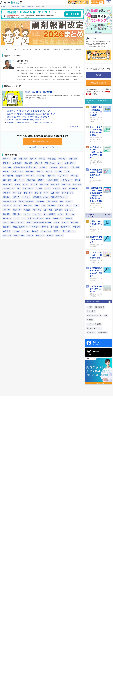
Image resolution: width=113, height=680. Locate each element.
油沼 (14, 159)
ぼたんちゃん (46, 231)
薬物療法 (90, 320)
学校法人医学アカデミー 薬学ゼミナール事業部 (30, 227)
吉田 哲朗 (58, 210)
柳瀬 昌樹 (27, 210)
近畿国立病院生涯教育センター (25, 167)
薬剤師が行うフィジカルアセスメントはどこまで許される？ (29, 111)
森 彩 (47, 188)
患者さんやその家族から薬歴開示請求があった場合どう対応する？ (31, 114)
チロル (16, 218)
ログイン (109, 2)
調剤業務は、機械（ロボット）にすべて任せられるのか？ (28, 117)
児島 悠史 (75, 167)
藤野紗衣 (69, 218)
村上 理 (38, 193)
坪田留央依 (31, 180)
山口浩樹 (39, 188)
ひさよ (76, 205)
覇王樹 (77, 180)
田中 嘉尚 (7, 180)
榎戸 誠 (42, 159)
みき (43, 205)
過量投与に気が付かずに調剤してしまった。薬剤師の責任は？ (29, 122)
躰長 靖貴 (54, 227)
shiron (48, 218)
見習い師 (50, 235)
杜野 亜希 (16, 197)
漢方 (105, 315)
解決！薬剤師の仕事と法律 (38, 92)
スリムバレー (63, 176)
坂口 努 (49, 171)
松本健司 (6, 214)
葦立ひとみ (70, 214)
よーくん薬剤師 (49, 214)
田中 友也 (74, 176)
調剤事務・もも (67, 193)
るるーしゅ (69, 210)
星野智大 (41, 180)
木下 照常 (76, 227)
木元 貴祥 (6, 231)
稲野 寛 (33, 159)
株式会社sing (8, 176)
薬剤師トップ (5, 7)
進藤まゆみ (20, 176)
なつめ (25, 184)
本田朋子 (68, 201)
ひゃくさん (37, 214)
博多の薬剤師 (52, 201)
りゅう (56, 222)
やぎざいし (26, 197)
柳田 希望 (37, 210)
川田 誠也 (40, 235)
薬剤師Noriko (65, 227)
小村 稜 (30, 235)
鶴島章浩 (74, 222)
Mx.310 (68, 205)
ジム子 (66, 171)
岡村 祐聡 (73, 159)
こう (23, 218)
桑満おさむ (64, 167)
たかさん (25, 231)
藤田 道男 (66, 184)
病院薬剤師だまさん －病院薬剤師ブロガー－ (50, 197)
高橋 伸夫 (17, 214)
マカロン (16, 231)
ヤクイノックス (66, 180)
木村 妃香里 (70, 163)
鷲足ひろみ (7, 205)
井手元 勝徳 (19, 235)
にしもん (17, 205)
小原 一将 (30, 171)
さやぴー (58, 171)
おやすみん (40, 201)
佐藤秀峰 (6, 227)
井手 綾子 (23, 159)
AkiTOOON (7, 218)
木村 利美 (7, 167)
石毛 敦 (59, 235)
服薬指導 (78, 49)
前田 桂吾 (17, 193)
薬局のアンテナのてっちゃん (13, 222)
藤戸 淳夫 (28, 205)
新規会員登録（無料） (42, 141)
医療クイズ (56, 49)
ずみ (64, 188)
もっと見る (75, 126)
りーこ (36, 205)
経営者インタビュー (94, 315)
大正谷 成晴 (17, 163)
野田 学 (34, 184)
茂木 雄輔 (55, 193)
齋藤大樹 (57, 231)
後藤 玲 (6, 171)
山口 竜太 (48, 210)
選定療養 (46, 49)
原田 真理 (55, 184)
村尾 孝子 (28, 193)
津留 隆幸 (6, 193)
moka (46, 193)
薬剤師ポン (17, 210)
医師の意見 (91, 311)
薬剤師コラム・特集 (18, 7)
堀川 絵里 (77, 184)
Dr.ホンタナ (7, 184)
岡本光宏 (35, 231)
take (18, 188)
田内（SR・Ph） (69, 231)
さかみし (27, 214)
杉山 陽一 (41, 176)
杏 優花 (60, 205)
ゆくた (60, 214)
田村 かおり (19, 180)
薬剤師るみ (73, 188)
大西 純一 (62, 159)
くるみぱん (53, 167)
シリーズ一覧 (27, 49)
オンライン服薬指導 (94, 324)
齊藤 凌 (40, 171)
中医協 (89, 307)
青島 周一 (6, 159)
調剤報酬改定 (99, 307)
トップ (6, 49)
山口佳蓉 (51, 205)
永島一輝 (6, 210)
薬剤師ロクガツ (9, 188)
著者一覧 (30, 7)
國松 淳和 (56, 188)
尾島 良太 (6, 163)
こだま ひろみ (17, 171)
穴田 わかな (28, 188)
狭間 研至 (44, 184)
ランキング (15, 49)
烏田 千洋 (38, 163)
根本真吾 (6, 197)
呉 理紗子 (43, 167)
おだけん (65, 222)
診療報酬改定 (68, 49)
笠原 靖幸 (28, 163)
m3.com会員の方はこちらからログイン (43, 147)
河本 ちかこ (50, 163)
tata (61, 201)
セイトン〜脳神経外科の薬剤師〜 (39, 222)
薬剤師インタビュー (94, 328)
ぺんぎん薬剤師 (52, 180)
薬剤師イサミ (58, 218)
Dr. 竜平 (17, 184)
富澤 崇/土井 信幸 (35, 218)
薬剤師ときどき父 (9, 201)
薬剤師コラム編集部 (26, 201)
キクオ (60, 163)
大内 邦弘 (52, 159)
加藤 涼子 (7, 235)
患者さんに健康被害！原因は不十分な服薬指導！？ (25, 120)
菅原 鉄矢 (30, 176)
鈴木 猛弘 (51, 176)
